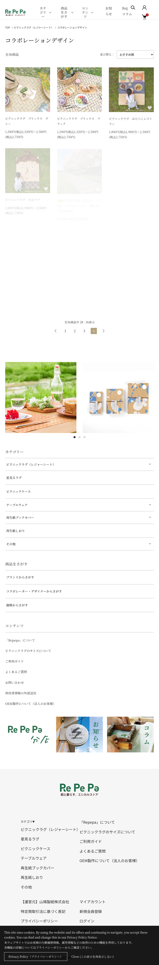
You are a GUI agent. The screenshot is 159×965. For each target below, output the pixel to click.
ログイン (87, 920)
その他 (11, 544)
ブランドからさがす (20, 577)
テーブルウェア (17, 505)
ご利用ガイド (14, 661)
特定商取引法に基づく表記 (43, 911)
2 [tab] (79, 437)
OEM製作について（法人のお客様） (30, 703)
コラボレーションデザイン (72, 27)
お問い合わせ (14, 682)
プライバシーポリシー (39, 920)
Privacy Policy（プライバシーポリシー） (35, 956)
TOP (7, 27)
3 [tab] (84, 437)
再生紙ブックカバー (20, 517)
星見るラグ (14, 477)
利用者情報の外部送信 (20, 693)
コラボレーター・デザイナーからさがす (34, 591)
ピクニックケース (18, 491)
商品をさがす (64, 12)
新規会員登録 (91, 911)
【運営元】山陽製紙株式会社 (45, 901)
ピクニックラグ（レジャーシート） (33, 27)
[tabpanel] (41, 397)
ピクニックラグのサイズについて (28, 650)
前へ (56, 331)
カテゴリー (43, 12)
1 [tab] (74, 437)
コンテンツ (85, 12)
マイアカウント (93, 901)
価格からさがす (17, 605)
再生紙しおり (15, 530)
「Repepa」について (20, 640)
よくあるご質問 (16, 672)
